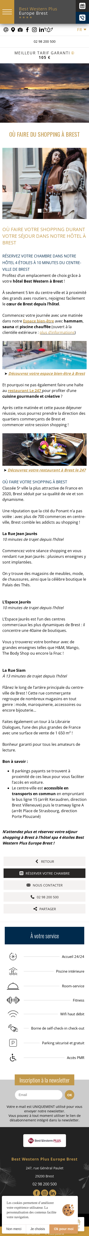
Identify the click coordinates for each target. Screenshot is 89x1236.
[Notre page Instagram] (34, 30)
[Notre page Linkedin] (41, 30)
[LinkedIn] (52, 1193)
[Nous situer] (13, 30)
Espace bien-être (38, 321)
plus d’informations (57, 332)
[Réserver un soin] (48, 30)
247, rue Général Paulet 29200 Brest (44, 1172)
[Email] (38, 1095)
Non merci (13, 1229)
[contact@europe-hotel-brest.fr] (5, 30)
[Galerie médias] (20, 30)
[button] (40, 211)
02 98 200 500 (45, 41)
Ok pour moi (63, 1229)
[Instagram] (44, 1193)
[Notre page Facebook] (27, 30)
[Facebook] (36, 1193)
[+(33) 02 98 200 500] (82, 18)
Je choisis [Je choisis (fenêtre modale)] (37, 1229)
